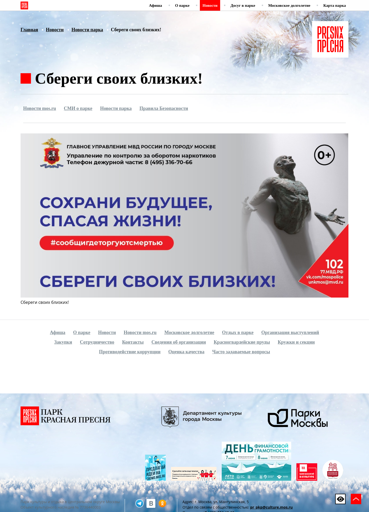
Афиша (155, 5)
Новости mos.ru (39, 108)
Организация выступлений (290, 332)
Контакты (133, 342)
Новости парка (87, 29)
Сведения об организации (178, 342)
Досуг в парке (243, 5)
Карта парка (334, 5)
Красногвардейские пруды (242, 342)
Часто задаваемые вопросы (241, 351)
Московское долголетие (289, 5)
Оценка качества (186, 351)
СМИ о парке (78, 108)
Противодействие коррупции (129, 351)
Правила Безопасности (163, 108)
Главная (29, 29)
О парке (182, 5)
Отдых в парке (237, 332)
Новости (210, 5)
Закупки (63, 342)
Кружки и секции (296, 342)
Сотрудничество (97, 342)
